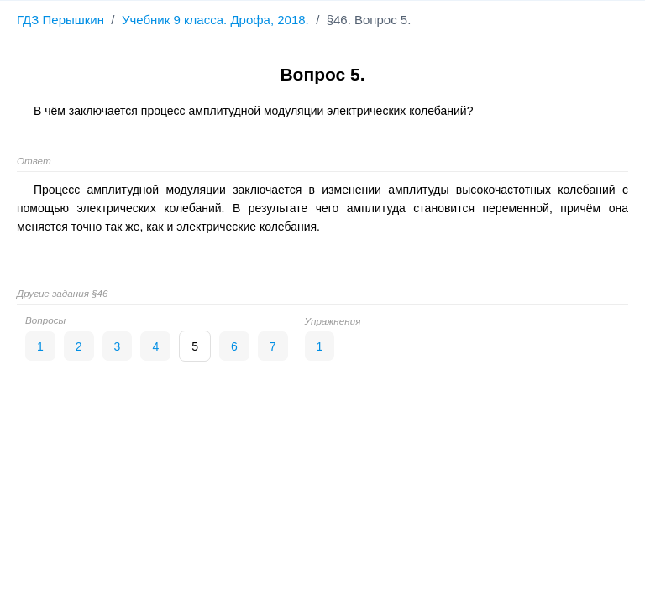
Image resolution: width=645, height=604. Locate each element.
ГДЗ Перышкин (60, 20)
